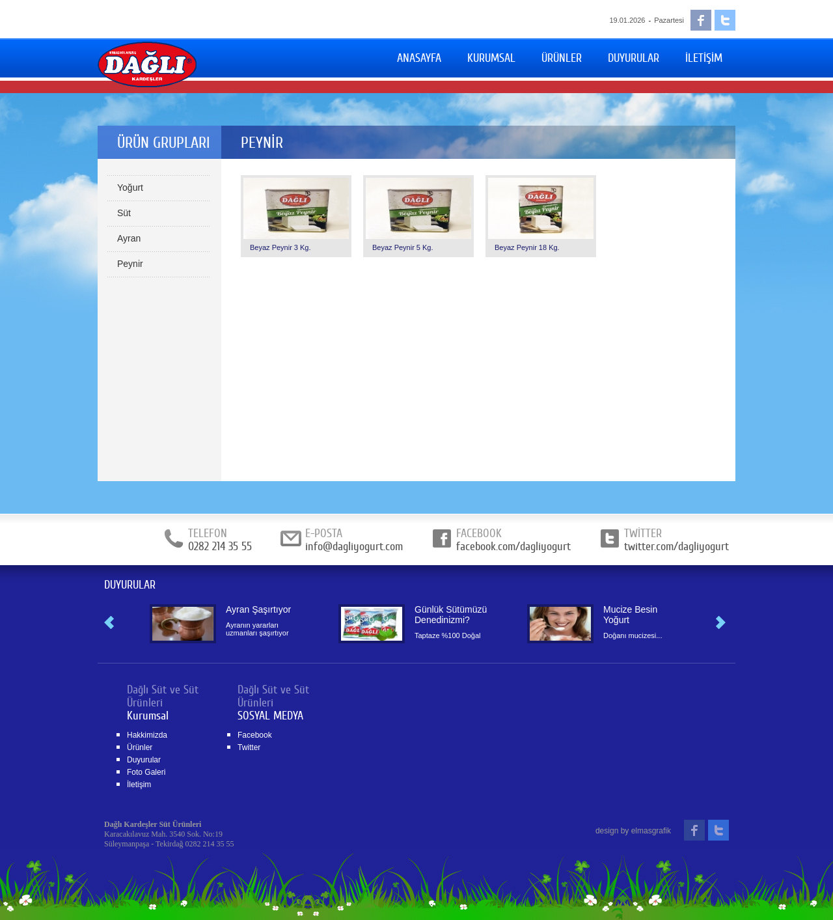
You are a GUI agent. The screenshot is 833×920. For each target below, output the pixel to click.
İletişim (139, 784)
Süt (124, 213)
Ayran (129, 238)
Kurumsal (148, 715)
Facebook (255, 735)
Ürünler (139, 747)
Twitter (249, 747)
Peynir (130, 263)
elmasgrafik (651, 830)
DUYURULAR (130, 584)
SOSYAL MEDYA (270, 715)
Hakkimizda (147, 735)
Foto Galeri (146, 772)
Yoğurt (130, 187)
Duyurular (144, 759)
